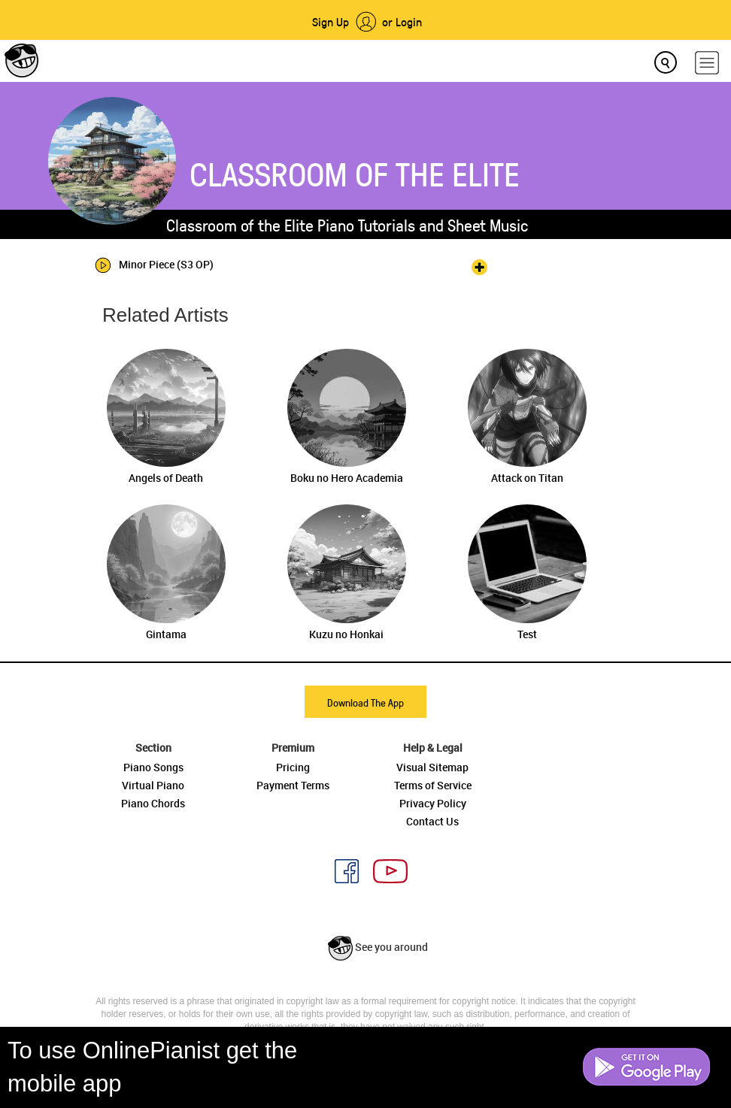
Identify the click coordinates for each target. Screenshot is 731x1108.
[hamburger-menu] (707, 62)
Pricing (293, 767)
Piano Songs (153, 767)
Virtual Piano (153, 785)
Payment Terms (292, 785)
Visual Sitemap (432, 767)
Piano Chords (153, 803)
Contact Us (432, 821)
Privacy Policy (432, 803)
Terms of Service (433, 785)
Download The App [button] (365, 702)
